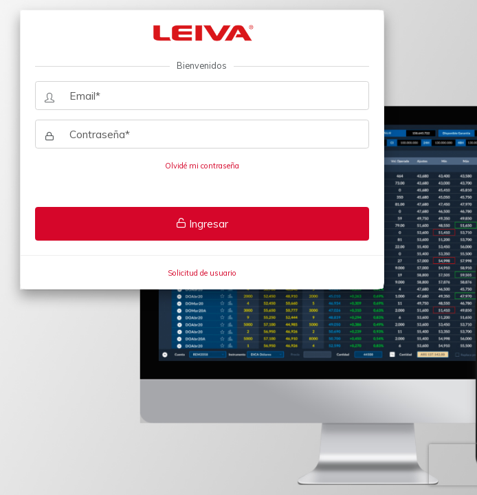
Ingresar (202, 223)
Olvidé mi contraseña (202, 165)
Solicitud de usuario (202, 273)
